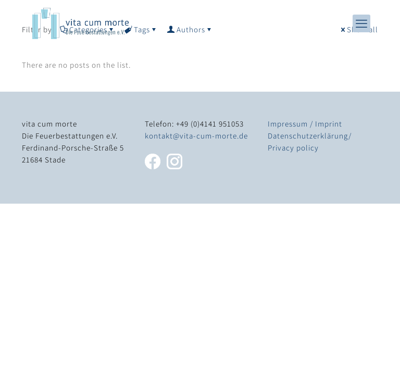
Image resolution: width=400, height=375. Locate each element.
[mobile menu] (361, 23)
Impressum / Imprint (305, 124)
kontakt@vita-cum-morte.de (196, 136)
